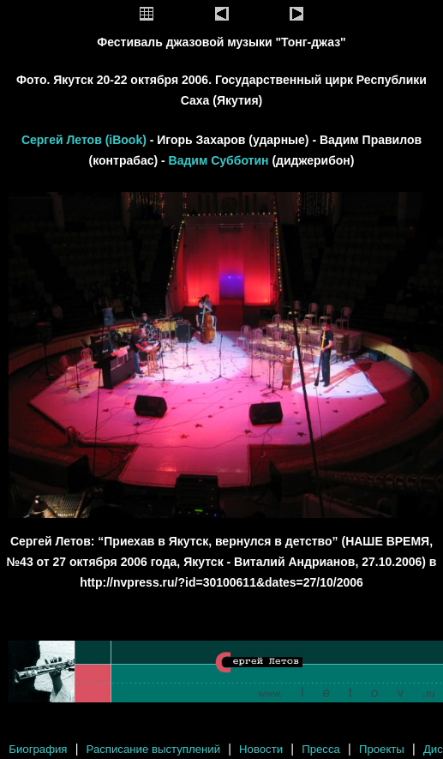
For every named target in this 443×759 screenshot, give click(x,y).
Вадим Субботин (219, 160)
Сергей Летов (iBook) (85, 140)
